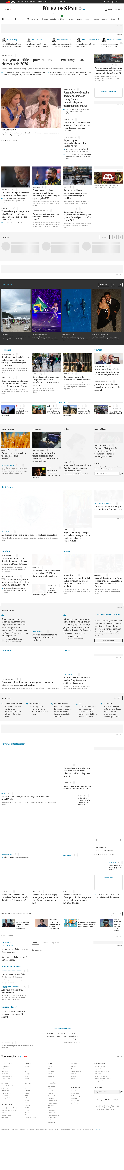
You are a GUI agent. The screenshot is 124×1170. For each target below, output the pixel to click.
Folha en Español (52, 1110)
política (61, 19)
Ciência (27, 1112)
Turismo (27, 1117)
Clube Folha (4, 1093)
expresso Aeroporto (8, 570)
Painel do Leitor (5, 1130)
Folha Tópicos (51, 1122)
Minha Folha (20, 19)
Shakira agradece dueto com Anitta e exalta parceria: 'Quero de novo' (38, 719)
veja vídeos (6, 284)
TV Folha (27, 1124)
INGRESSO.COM (23, 1)
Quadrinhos (51, 1081)
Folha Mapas (51, 1120)
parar (15, 140)
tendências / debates (11, 976)
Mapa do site (51, 1132)
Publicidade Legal (76, 1106)
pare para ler (7, 425)
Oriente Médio (68, 568)
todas (66, 425)
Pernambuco (67, 89)
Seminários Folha (6, 1091)
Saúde (26, 1108)
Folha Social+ (51, 1103)
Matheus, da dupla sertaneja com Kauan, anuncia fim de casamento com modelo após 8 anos (113, 720)
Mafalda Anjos (13, 40)
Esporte (27, 1088)
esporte (104, 19)
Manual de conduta (6, 1088)
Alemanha (97, 568)
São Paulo (66, 119)
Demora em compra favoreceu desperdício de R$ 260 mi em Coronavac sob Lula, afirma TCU (63, 720)
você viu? (62, 402)
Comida (27, 1096)
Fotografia (27, 1122)
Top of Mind (74, 1113)
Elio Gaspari (37, 40)
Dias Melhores (52, 1101)
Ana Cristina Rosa (64, 40)
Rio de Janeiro (99, 366)
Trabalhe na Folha (6, 1103)
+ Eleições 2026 (6, 208)
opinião (53, 19)
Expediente (4, 1081)
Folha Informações (76, 1079)
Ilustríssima (28, 1093)
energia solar (6, 354)
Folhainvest (5, 1053)
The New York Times (7, 689)
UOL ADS (62, 1)
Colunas (50, 1079)
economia (70, 19)
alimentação (5, 446)
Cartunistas (51, 1086)
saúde (87, 19)
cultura (112, 19)
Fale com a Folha (6, 1125)
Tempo (73, 1091)
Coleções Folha (5, 1100)
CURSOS (48, 1)
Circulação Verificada (7, 1108)
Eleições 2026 (5, 55)
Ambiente (27, 1115)
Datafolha (74, 1101)
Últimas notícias (52, 1127)
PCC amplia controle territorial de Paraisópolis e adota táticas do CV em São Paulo (14, 720)
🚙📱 (35, 406)
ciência (67, 660)
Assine (12, 10)
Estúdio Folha (75, 1103)
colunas (5, 237)
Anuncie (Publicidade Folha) (9, 1118)
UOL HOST (33, 1)
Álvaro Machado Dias (90, 40)
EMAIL (115, 2)
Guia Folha (27, 1120)
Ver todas (117, 708)
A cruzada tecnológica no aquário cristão (85, 45)
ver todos (103, 285)
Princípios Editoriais (6, 1086)
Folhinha (27, 1103)
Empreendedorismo (30, 1127)
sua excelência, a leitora (108, 624)
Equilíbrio (27, 1110)
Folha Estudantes (38, 446)
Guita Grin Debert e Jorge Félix (11, 981)
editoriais (15, 953)
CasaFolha (37, 464)
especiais (36, 425)
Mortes (73, 1088)
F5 (118, 19)
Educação (27, 1083)
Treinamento (4, 1105)
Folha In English (52, 1113)
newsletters (100, 425)
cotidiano (95, 19)
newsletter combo (100, 442)
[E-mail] (107, 1102)
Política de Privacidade (7, 1079)
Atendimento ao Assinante (8, 1120)
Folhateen (27, 1105)
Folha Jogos (33, 19)
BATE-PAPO (106, 2)
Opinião (3, 803)
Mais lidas (6, 708)
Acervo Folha (5, 1083)
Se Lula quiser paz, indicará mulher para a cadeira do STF (37, 45)
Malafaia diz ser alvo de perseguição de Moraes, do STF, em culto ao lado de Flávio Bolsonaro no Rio (88, 720)
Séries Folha (4, 1098)
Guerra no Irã (5, 378)
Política (27, 1076)
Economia (27, 1079)
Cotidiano (27, 1081)
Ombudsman (4, 1127)
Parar (10, 945)
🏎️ (97, 406)
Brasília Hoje (51, 1096)
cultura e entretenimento (14, 753)
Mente (65, 523)
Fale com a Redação (99, 1076)
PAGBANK (41, 1)
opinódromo (7, 620)
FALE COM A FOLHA (108, 650)
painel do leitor (9, 1017)
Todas (65, 459)
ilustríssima (7, 480)
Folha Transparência (53, 1125)
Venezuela (36, 187)
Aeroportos (74, 1076)
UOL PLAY (55, 1)
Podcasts (27, 1100)
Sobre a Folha (5, 1076)
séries (65, 901)
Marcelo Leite (68, 684)
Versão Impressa (52, 1130)
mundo (79, 19)
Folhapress (74, 1108)
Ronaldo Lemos (68, 209)
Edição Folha (7, 19)
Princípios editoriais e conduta (102, 1088)
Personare (112, 872)
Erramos (3, 1122)
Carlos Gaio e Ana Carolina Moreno (10, 996)
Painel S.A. (66, 374)
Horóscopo (108, 887)
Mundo (26, 1086)
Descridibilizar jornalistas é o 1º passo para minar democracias (12, 45)
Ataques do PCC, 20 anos (102, 65)
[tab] (35, 953)
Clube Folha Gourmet (7, 1096)
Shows (65, 793)
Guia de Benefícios (76, 1081)
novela (34, 901)
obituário (50, 579)
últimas (45, 19)
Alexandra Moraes (114, 40)
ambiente (6, 660)
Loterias (73, 1086)
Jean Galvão (67, 865)
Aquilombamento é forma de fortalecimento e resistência (61, 45)
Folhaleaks (51, 1118)
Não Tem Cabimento (38, 211)
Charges (50, 1083)
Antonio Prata (37, 641)
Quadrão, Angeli (6, 864)
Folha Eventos (75, 1110)
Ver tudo (105, 237)
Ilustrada (27, 1091)
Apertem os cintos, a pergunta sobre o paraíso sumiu (112, 45)
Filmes (80, 805)
